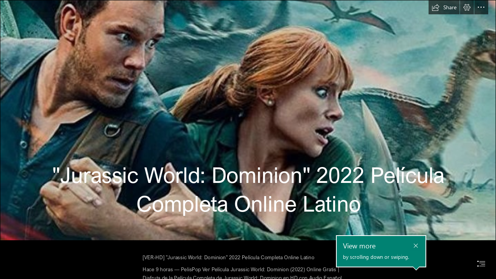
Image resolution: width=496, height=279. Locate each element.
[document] (248, 139)
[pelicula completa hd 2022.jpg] (248, 120)
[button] (444, 7)
